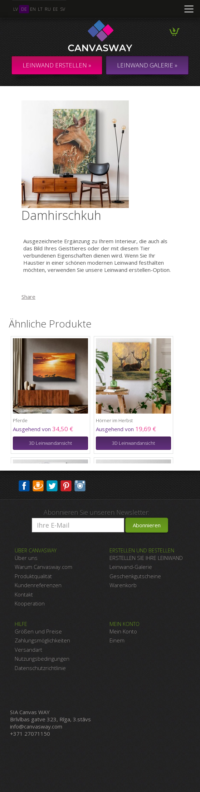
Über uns (26, 557)
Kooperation (30, 603)
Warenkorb (123, 585)
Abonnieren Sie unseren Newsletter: (96, 512)
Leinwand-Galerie (130, 566)
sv (62, 9)
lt (40, 9)
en (33, 9)
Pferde (20, 420)
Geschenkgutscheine (135, 576)
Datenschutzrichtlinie (40, 667)
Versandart (28, 649)
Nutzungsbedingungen (42, 658)
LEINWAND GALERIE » (147, 65)
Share (28, 296)
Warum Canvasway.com (43, 566)
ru (48, 9)
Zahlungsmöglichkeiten (42, 640)
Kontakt (24, 594)
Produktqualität (33, 576)
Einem (117, 640)
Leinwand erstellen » (57, 65)
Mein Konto (123, 631)
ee (55, 9)
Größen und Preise (38, 631)
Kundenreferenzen (38, 585)
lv (15, 9)
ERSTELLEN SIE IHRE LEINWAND (146, 557)
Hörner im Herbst (114, 420)
